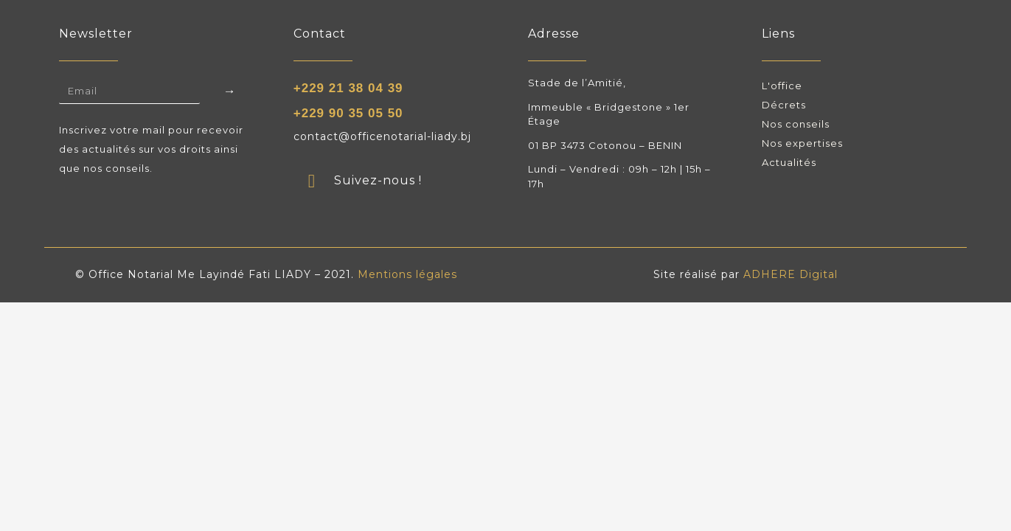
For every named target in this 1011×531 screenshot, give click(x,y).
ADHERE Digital (790, 274)
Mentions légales (407, 274)
